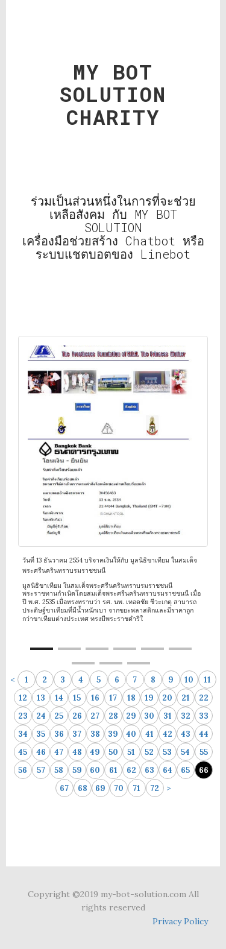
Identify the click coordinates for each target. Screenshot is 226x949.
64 (167, 770)
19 (149, 698)
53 (167, 752)
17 (113, 698)
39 (113, 734)
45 (22, 752)
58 (58, 770)
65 (185, 770)
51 (131, 752)
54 (185, 752)
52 (149, 752)
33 (204, 716)
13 (41, 698)
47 (58, 752)
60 (95, 770)
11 (207, 680)
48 (77, 752)
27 (94, 716)
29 (131, 716)
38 (95, 734)
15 (77, 698)
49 (95, 752)
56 (22, 770)
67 (64, 788)
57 (41, 770)
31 (167, 716)
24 (41, 716)
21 (185, 698)
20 (167, 698)
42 (167, 734)
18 (131, 698)
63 (149, 770)
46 (41, 752)
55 (203, 752)
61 (113, 770)
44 (204, 734)
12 (23, 698)
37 (76, 734)
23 (23, 716)
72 (154, 788)
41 (149, 734)
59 (77, 770)
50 (113, 752)
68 (82, 788)
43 (185, 734)
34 (23, 734)
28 (113, 716)
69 (100, 788)
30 (149, 716)
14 (59, 698)
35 (40, 734)
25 (58, 716)
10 (188, 680)
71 (136, 788)
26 (77, 716)
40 (131, 734)
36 (59, 734)
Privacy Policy (180, 921)
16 (95, 698)
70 (119, 788)
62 (131, 770)
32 (185, 716)
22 (204, 698)
